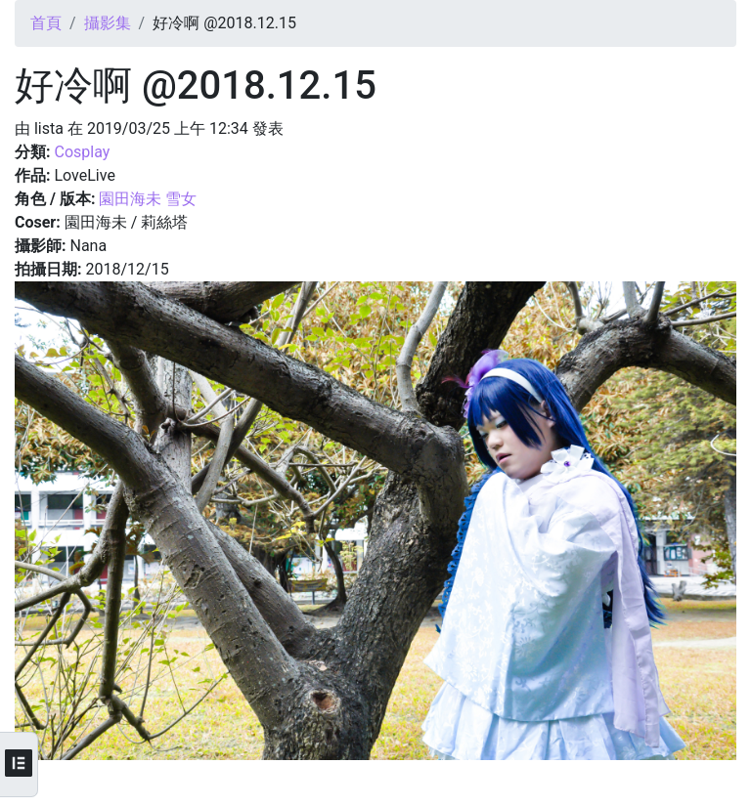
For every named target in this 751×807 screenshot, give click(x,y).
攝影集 (107, 23)
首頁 (46, 23)
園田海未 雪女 (148, 199)
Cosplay (82, 152)
